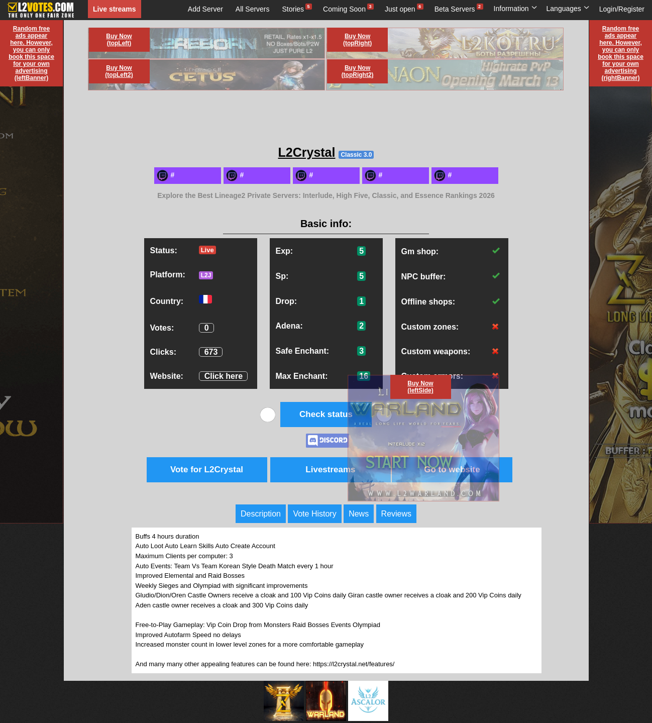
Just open (400, 9)
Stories (293, 9)
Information (515, 9)
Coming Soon (344, 9)
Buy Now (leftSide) (420, 387)
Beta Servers (454, 9)
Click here (223, 376)
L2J (206, 275)
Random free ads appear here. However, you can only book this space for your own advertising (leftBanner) (31, 53)
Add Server (205, 9)
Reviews (396, 513)
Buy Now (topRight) (357, 40)
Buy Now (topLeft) (119, 40)
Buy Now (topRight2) (358, 71)
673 (211, 352)
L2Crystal (307, 152)
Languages (568, 9)
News (359, 513)
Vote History (314, 513)
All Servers (253, 9)
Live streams (114, 9)
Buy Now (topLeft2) (119, 71)
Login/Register (621, 9)
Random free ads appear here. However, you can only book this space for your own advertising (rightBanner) (620, 53)
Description (261, 513)
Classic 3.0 (356, 154)
